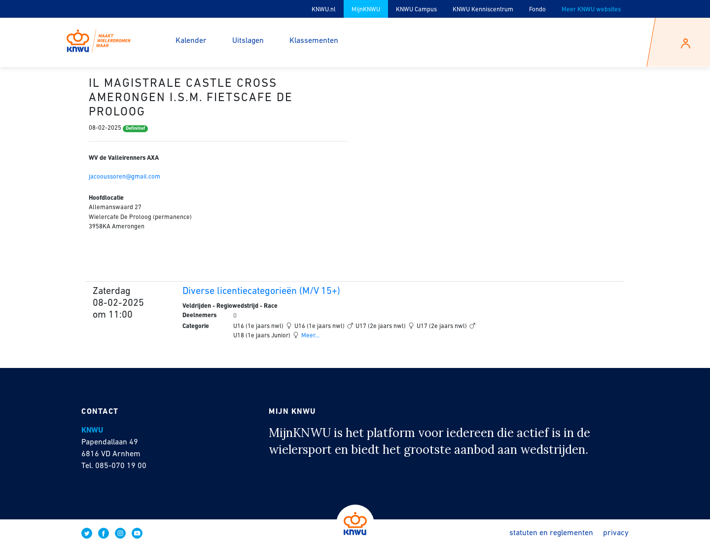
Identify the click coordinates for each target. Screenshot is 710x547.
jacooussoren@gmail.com (124, 177)
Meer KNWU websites (591, 9)
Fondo (537, 9)
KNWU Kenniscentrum (483, 9)
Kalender (191, 41)
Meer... (310, 335)
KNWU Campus (416, 9)
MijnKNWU (366, 9)
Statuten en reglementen (551, 533)
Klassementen (313, 41)
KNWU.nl (324, 9)
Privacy (616, 533)
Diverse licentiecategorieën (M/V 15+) (261, 291)
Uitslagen (248, 41)
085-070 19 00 (120, 466)
